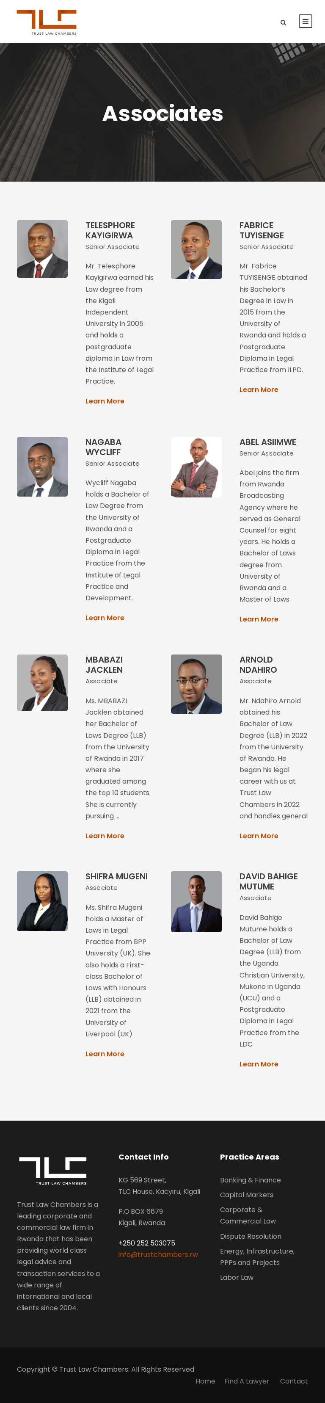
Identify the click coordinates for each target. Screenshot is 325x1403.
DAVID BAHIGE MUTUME (269, 881)
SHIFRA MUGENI (116, 876)
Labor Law (236, 1277)
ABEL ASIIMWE (268, 442)
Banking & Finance (250, 1180)
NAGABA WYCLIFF (103, 447)
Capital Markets (246, 1195)
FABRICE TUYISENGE (262, 230)
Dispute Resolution (250, 1236)
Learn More (104, 401)
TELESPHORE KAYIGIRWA (110, 230)
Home (205, 1381)
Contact (294, 1381)
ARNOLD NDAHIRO (258, 665)
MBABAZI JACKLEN (104, 665)
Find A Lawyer (247, 1381)
